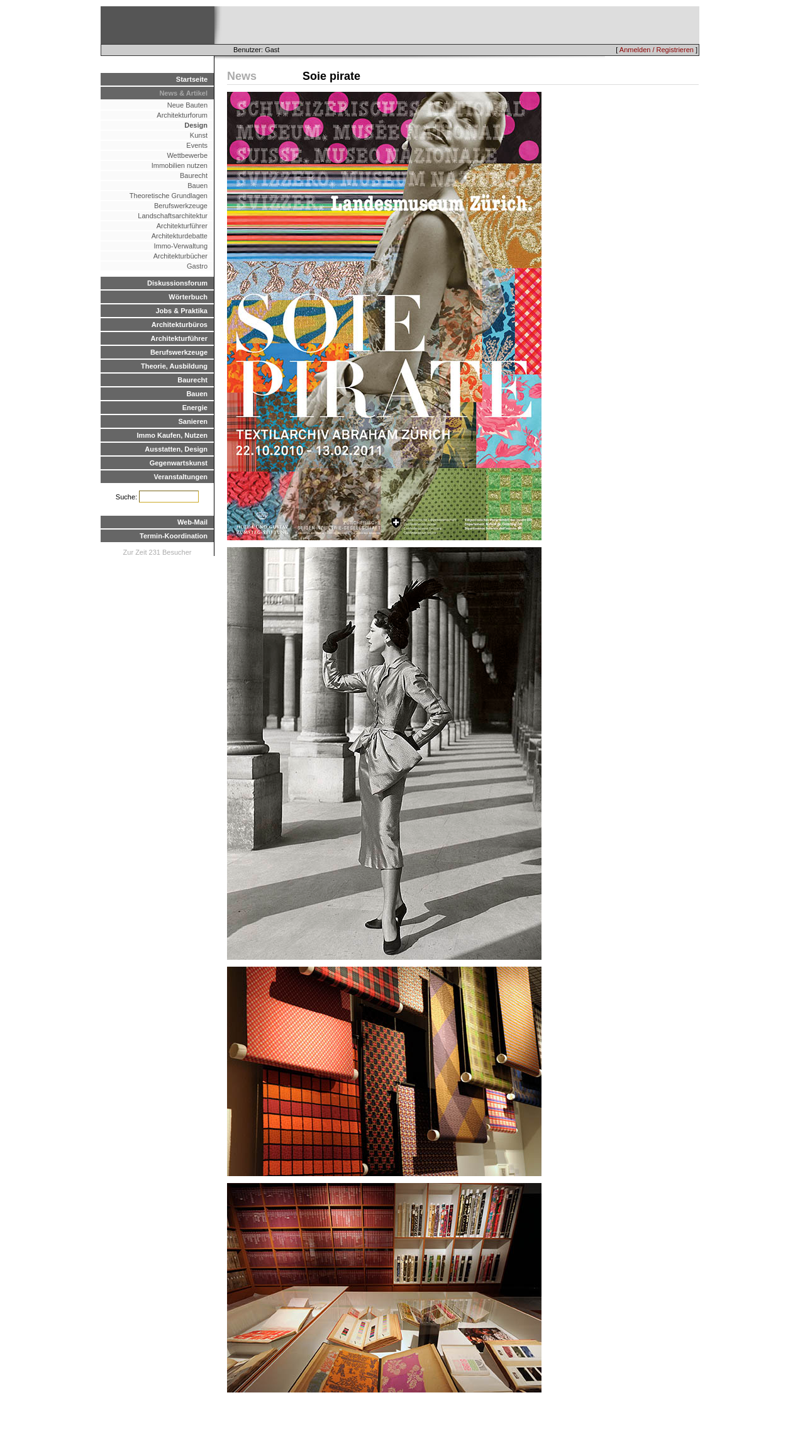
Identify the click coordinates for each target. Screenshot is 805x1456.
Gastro (197, 266)
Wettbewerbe (187, 155)
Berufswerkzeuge (181, 205)
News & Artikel (183, 93)
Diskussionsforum (177, 283)
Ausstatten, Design (176, 449)
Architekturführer (182, 226)
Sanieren (193, 421)
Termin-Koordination (174, 536)
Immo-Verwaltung (180, 246)
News (242, 76)
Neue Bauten (187, 105)
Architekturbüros (180, 324)
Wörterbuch (188, 297)
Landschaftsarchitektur (173, 216)
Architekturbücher (180, 256)
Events (197, 145)
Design (196, 125)
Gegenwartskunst (179, 463)
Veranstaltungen (180, 477)
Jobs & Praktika (181, 310)
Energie (195, 407)
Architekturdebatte (180, 236)
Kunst (199, 135)
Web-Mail (192, 522)
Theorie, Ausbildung (174, 366)
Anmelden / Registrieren (656, 49)
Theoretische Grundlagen (169, 195)
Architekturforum (182, 115)
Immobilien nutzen (180, 165)
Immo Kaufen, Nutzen (172, 435)
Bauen (197, 185)
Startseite (192, 79)
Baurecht (194, 175)
